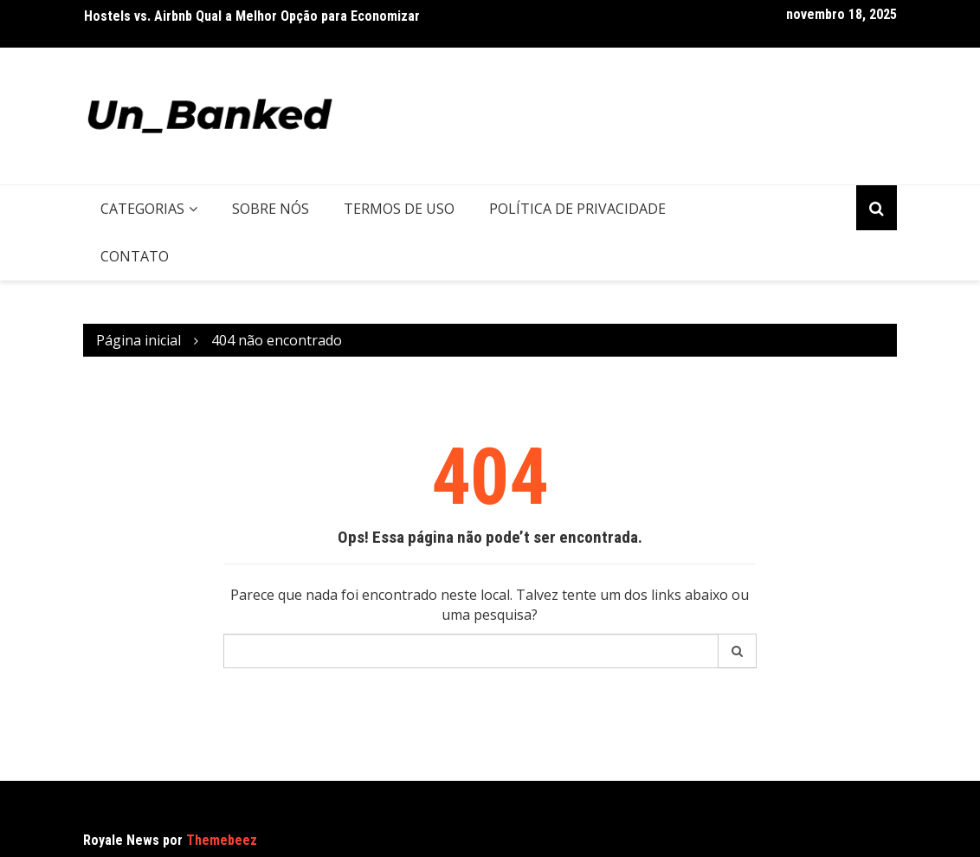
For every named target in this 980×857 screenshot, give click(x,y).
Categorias (142, 208)
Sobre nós (270, 208)
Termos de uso (399, 208)
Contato (134, 256)
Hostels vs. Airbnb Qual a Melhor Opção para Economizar (252, 16)
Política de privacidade (577, 208)
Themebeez (221, 840)
